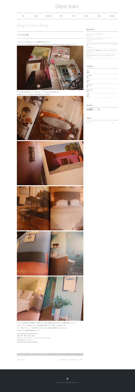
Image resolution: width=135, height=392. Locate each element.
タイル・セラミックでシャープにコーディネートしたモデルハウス (102, 44)
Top (23, 16)
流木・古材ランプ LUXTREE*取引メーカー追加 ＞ (71, 359)
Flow (73, 16)
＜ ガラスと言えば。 (21, 359)
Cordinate (48, 16)
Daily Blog (89, 75)
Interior (88, 80)
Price (61, 16)
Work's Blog (37, 25)
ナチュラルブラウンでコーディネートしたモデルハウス (100, 55)
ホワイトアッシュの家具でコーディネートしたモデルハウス (101, 50)
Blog (99, 16)
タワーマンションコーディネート (94, 34)
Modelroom (89, 85)
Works (86, 16)
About (36, 16)
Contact (111, 16)
